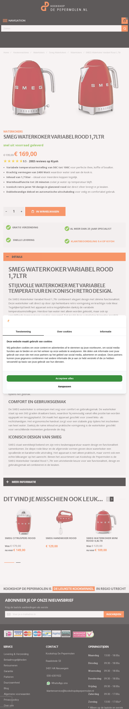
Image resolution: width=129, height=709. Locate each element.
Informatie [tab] (105, 331)
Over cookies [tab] (64, 331)
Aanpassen (64, 386)
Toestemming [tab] (23, 331)
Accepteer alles (65, 378)
